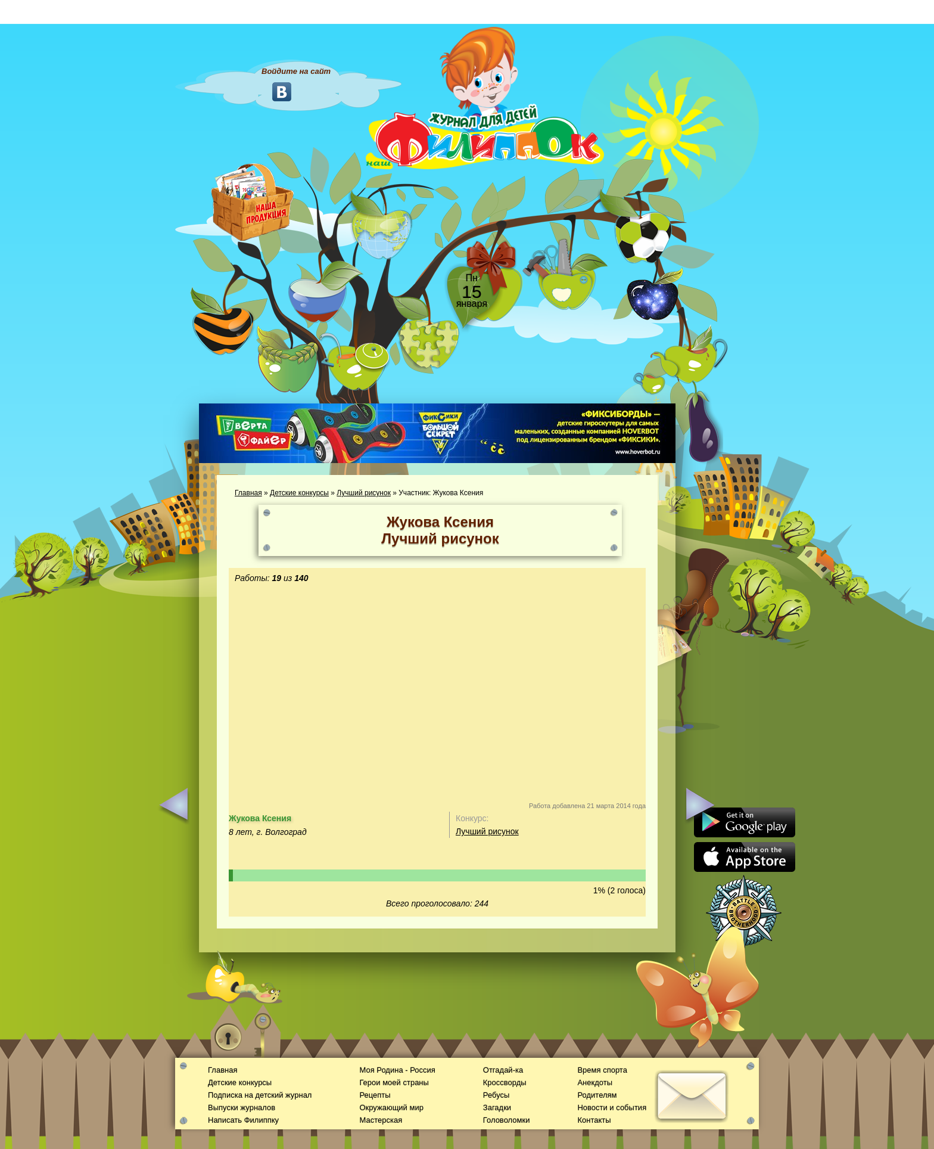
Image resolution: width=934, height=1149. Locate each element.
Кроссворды (505, 1082)
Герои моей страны (393, 1082)
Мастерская (380, 1120)
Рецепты (374, 1095)
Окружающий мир (391, 1107)
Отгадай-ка (503, 1070)
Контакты (594, 1120)
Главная (248, 493)
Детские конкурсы (299, 493)
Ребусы (496, 1095)
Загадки (497, 1107)
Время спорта (602, 1070)
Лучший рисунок (364, 493)
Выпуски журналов (241, 1107)
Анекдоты (594, 1082)
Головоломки (506, 1120)
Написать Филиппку (243, 1120)
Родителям (597, 1095)
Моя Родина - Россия (397, 1070)
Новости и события (611, 1107)
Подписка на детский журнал (260, 1095)
